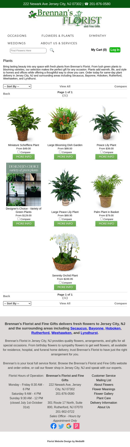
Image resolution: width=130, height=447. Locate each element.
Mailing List (103, 380)
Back (6, 93)
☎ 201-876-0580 (97, 4)
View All (65, 86)
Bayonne (90, 75)
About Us (104, 407)
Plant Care (104, 398)
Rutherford (115, 75)
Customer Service (104, 375)
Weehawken (10, 78)
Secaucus (78, 75)
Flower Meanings (103, 389)
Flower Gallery (103, 393)
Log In (114, 49)
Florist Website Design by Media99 (65, 441)
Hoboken (102, 75)
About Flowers (103, 384)
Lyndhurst (30, 78)
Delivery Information (103, 402)
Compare (120, 86)
